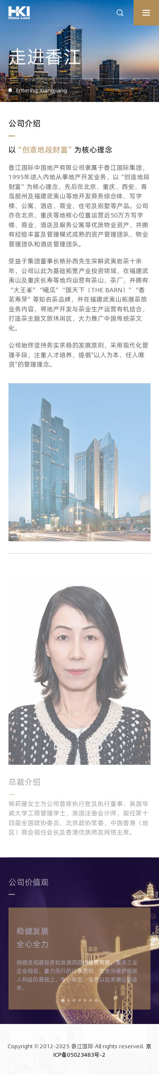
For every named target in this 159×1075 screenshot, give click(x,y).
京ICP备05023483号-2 (102, 1050)
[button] (62, 1002)
